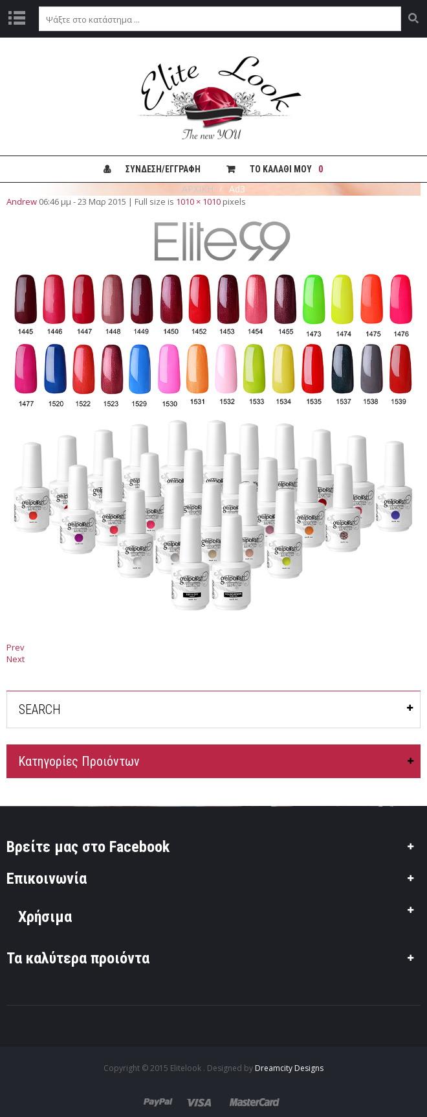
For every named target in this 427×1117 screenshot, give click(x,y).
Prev (15, 647)
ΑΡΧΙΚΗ (198, 189)
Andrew (21, 201)
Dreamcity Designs (289, 1068)
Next (15, 659)
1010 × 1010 (198, 201)
